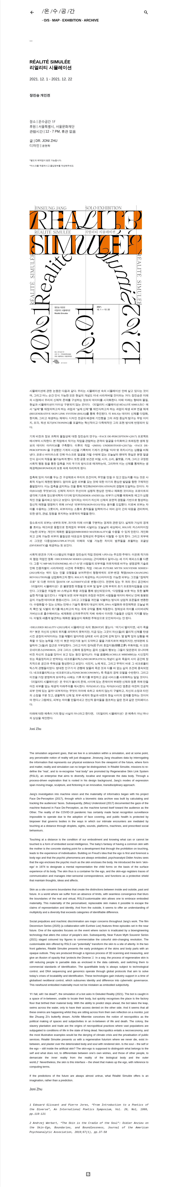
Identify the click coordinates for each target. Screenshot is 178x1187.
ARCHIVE (89, 20)
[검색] (146, 11)
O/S (45, 20)
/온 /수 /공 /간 (58, 10)
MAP (54, 20)
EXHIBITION (70, 20)
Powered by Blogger (88, 1174)
